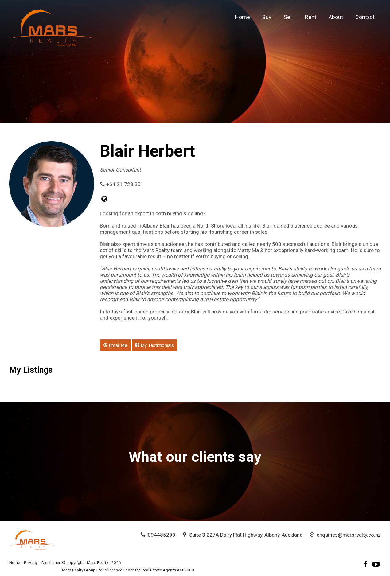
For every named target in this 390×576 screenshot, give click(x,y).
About (336, 17)
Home (242, 17)
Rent (310, 17)
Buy (266, 17)
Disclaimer (50, 562)
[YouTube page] (376, 565)
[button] (115, 345)
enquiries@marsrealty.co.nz (349, 535)
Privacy (30, 562)
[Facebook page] (366, 565)
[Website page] (104, 199)
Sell (288, 17)
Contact (365, 17)
